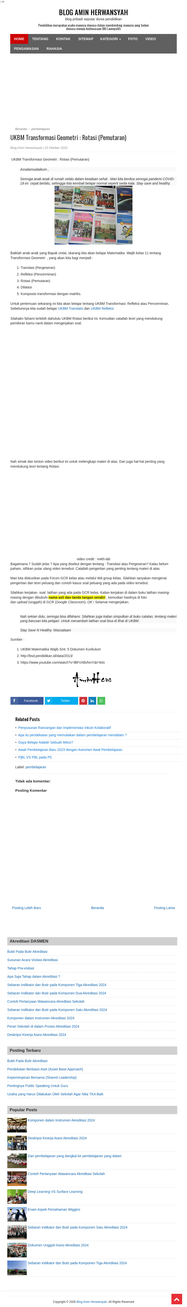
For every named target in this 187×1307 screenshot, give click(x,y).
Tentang (40, 39)
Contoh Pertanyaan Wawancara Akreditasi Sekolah (45, 1001)
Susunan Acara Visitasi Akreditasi (32, 960)
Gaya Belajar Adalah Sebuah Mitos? (45, 742)
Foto (133, 39)
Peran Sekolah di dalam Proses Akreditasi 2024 (43, 1026)
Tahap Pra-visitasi (20, 968)
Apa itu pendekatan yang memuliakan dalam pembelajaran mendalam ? (72, 735)
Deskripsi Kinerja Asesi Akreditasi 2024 (36, 1035)
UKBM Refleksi (102, 308)
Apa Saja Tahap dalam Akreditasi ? (33, 976)
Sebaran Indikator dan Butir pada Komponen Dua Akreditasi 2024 (56, 993)
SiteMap (85, 39)
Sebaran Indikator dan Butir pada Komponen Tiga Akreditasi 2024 (56, 985)
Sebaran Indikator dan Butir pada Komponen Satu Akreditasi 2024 (57, 1010)
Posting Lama (164, 908)
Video (150, 39)
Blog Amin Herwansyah (93, 12)
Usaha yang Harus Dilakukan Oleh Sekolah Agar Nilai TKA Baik (55, 1094)
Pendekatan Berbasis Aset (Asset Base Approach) (45, 1069)
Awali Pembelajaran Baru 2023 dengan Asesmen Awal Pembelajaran (70, 750)
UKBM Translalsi (71, 308)
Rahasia (54, 49)
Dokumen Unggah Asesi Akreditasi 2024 (58, 1245)
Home (19, 39)
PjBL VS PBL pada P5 (35, 757)
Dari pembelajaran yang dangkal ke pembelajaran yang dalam (75, 1156)
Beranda (97, 908)
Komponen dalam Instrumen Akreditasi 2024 (41, 1018)
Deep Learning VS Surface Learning (55, 1192)
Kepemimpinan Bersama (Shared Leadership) (42, 1077)
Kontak (63, 39)
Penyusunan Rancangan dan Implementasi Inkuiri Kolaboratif (64, 728)
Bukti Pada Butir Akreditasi (27, 952)
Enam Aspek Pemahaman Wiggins (54, 1209)
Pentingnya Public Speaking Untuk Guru (37, 1086)
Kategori (111, 39)
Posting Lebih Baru (26, 908)
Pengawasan (26, 49)
